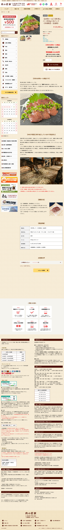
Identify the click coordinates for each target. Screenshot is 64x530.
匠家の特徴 (27, 9)
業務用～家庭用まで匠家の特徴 (10, 141)
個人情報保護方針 (7, 167)
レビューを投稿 (41, 270)
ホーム (5, 520)
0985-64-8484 (39, 499)
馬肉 (44, 37)
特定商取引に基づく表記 (8, 164)
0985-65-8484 (39, 493)
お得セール (51, 41)
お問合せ (57, 9)
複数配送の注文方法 (7, 152)
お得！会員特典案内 (7, 145)
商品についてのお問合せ (52, 69)
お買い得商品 (45, 39)
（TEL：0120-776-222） (52, 483)
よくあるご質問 (47, 9)
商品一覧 (16, 9)
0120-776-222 (19, 3)
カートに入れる (52, 65)
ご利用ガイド (37, 9)
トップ (6, 9)
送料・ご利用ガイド (7, 156)
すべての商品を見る (9, 92)
